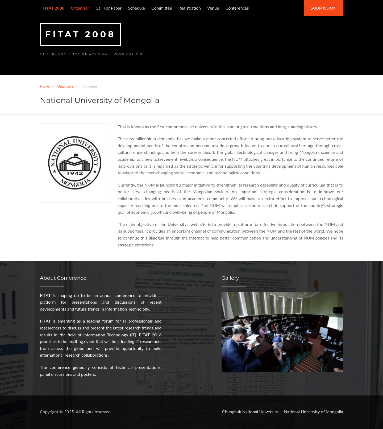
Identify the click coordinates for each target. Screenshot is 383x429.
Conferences (237, 7)
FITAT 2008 (80, 34)
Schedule (136, 7)
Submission (323, 7)
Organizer (80, 7)
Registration (189, 7)
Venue (213, 7)
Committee (161, 7)
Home (44, 86)
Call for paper (108, 7)
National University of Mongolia (313, 411)
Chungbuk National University (250, 411)
